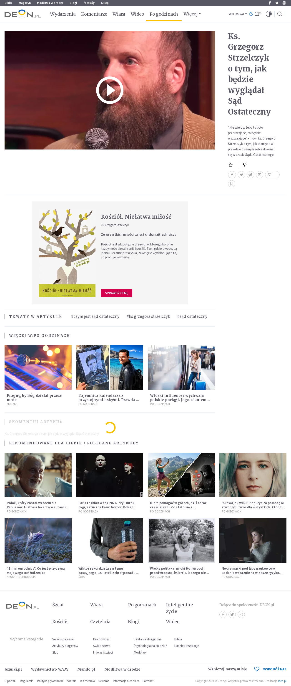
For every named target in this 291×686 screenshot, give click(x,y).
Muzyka (12, 404)
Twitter (277, 3)
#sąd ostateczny (192, 316)
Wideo (137, 14)
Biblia (9, 3)
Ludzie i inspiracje (186, 646)
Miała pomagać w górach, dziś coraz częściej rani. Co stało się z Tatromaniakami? (178, 507)
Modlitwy (140, 652)
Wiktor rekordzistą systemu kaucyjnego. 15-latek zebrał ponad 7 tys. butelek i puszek (107, 572)
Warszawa (236, 13)
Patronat (148, 681)
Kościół (60, 621)
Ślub (55, 652)
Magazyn (25, 3)
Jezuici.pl (13, 669)
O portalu (10, 681)
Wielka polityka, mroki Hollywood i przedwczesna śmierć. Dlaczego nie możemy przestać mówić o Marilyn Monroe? (178, 574)
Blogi (73, 3)
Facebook (270, 3)
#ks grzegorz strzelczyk (148, 316)
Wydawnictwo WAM (49, 669)
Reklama (103, 681)
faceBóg (89, 3)
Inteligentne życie (179, 608)
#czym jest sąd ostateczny (95, 316)
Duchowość (101, 639)
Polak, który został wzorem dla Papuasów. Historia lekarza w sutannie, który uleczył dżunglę (37, 507)
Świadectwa (101, 646)
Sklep (105, 3)
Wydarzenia (63, 14)
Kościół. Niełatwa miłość (136, 216)
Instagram (284, 3)
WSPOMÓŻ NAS (270, 669)
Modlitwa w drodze (50, 3)
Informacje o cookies (126, 681)
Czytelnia (100, 621)
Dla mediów (87, 681)
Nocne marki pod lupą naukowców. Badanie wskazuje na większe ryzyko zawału (250, 572)
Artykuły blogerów (65, 646)
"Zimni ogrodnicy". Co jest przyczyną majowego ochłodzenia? (36, 570)
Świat (82, 577)
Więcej (190, 14)
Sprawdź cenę (116, 293)
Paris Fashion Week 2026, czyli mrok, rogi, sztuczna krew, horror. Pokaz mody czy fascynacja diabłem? (106, 507)
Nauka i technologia (21, 577)
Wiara (119, 14)
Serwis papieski (63, 639)
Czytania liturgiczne (148, 639)
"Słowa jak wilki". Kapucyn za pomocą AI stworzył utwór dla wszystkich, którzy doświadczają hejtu (253, 507)
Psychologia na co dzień (150, 646)
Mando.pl (86, 669)
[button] (268, 14)
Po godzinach (164, 14)
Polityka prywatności (50, 681)
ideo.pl (282, 681)
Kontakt (71, 681)
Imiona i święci (103, 652)
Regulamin (26, 681)
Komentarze (94, 14)
